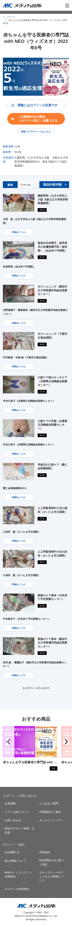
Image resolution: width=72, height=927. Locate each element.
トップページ (9, 17)
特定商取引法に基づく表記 (51, 862)
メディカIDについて (17, 811)
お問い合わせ (13, 820)
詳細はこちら (19, 232)
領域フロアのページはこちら (36, 131)
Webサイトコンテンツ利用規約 (18, 874)
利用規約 (44, 852)
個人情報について (15, 860)
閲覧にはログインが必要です (38, 105)
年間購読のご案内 (50, 811)
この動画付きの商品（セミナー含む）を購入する (38, 118)
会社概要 (10, 852)
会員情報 (10, 803)
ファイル (25, 184)
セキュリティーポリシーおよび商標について (51, 876)
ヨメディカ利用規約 (17, 888)
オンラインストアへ (51, 820)
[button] (8, 741)
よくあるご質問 (48, 803)
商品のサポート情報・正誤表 (19, 830)
